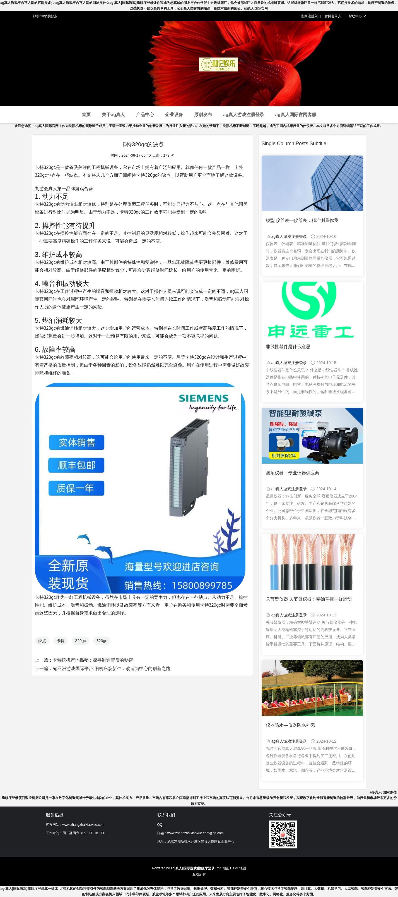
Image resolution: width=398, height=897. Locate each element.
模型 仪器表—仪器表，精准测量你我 (302, 220)
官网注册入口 (311, 16)
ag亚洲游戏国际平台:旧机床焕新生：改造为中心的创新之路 (111, 668)
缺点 (42, 640)
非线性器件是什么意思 (288, 346)
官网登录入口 (335, 16)
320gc (80, 640)
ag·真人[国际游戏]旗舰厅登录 (22, 889)
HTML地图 (238, 868)
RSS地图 (222, 868)
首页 (86, 114)
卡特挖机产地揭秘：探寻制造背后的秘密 (93, 660)
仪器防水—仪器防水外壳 (290, 725)
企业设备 (174, 114)
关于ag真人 (113, 114)
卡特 (60, 640)
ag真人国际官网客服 (295, 114)
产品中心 (145, 114)
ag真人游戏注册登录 (243, 114)
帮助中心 (357, 16)
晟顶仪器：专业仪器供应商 (292, 472)
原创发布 (203, 114)
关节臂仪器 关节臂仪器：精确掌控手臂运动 (309, 599)
